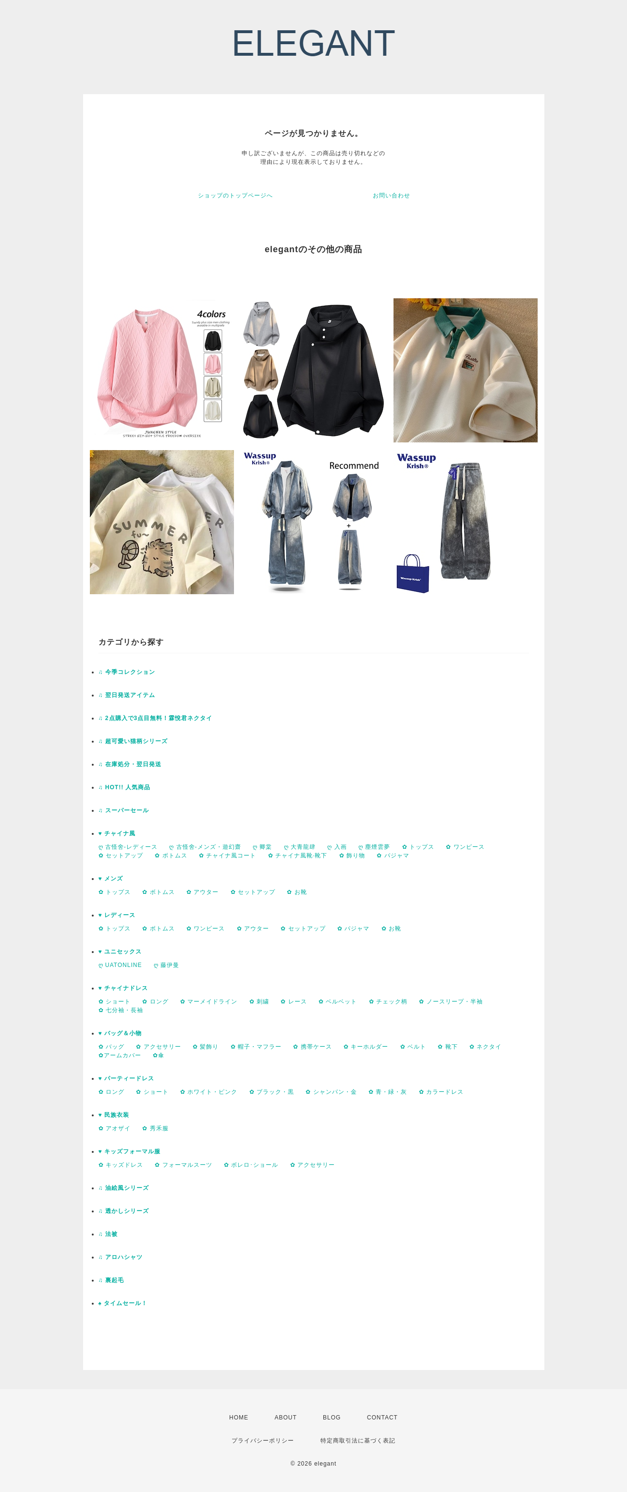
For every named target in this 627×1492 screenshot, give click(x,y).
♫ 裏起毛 (111, 1280)
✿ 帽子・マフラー (256, 1046)
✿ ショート (114, 1001)
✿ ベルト (413, 1046)
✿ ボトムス (171, 855)
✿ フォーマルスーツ (183, 1165)
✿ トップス (418, 847)
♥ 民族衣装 (113, 1115)
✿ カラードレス (441, 1091)
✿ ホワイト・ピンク (208, 1091)
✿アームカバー (119, 1055)
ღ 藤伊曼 (166, 965)
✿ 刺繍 (259, 1001)
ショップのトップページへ (235, 195)
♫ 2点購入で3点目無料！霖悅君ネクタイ (155, 718)
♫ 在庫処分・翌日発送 (129, 764)
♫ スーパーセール (123, 810)
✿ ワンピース (465, 847)
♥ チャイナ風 (116, 833)
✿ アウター (202, 892)
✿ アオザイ (114, 1128)
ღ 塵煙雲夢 (374, 847)
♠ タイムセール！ (123, 1303)
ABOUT (285, 1417)
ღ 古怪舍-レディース (128, 847)
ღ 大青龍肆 (300, 847)
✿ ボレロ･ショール (251, 1165)
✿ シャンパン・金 (331, 1091)
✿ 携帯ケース (312, 1046)
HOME (238, 1417)
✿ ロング (155, 1001)
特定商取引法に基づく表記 (357, 1440)
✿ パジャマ (393, 855)
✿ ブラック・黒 (271, 1091)
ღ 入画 (336, 847)
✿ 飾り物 (352, 855)
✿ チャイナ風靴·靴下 (298, 855)
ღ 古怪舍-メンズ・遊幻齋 (205, 847)
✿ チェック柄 (388, 1001)
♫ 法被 (108, 1234)
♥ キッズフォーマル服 (129, 1151)
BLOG (332, 1417)
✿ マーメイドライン (208, 1001)
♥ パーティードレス (126, 1078)
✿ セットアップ (120, 855)
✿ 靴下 (447, 1046)
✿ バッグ (111, 1046)
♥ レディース (116, 915)
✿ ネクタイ (485, 1046)
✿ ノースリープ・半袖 (450, 1001)
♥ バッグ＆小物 (120, 1033)
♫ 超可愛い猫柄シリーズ (133, 741)
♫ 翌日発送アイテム (126, 695)
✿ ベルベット (338, 1001)
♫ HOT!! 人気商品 (124, 787)
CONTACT (382, 1417)
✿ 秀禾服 (155, 1128)
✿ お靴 (297, 892)
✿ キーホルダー (366, 1046)
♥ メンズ (110, 878)
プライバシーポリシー (263, 1440)
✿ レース (294, 1001)
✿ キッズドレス (120, 1165)
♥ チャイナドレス (123, 988)
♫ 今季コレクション (126, 672)
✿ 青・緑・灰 (388, 1091)
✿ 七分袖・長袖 (120, 1010)
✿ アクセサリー (158, 1046)
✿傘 (158, 1055)
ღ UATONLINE (120, 965)
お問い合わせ (391, 195)
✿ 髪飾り (206, 1046)
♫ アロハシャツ (120, 1257)
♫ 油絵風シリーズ (123, 1188)
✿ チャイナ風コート (227, 855)
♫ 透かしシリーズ (123, 1211)
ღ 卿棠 (262, 847)
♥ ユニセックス (120, 951)
